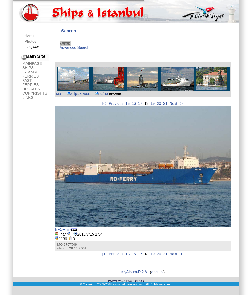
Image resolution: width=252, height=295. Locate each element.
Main (59, 94)
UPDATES (31, 89)
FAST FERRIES (30, 83)
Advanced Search (74, 48)
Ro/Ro (101, 94)
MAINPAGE (32, 64)
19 (152, 103)
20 (159, 103)
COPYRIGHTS (34, 93)
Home (29, 36)
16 (134, 103)
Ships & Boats (78, 94)
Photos (30, 41)
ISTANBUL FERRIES (31, 74)
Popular (33, 47)
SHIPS (28, 68)
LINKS (27, 98)
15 (128, 103)
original (157, 272)
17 (140, 103)
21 (165, 103)
